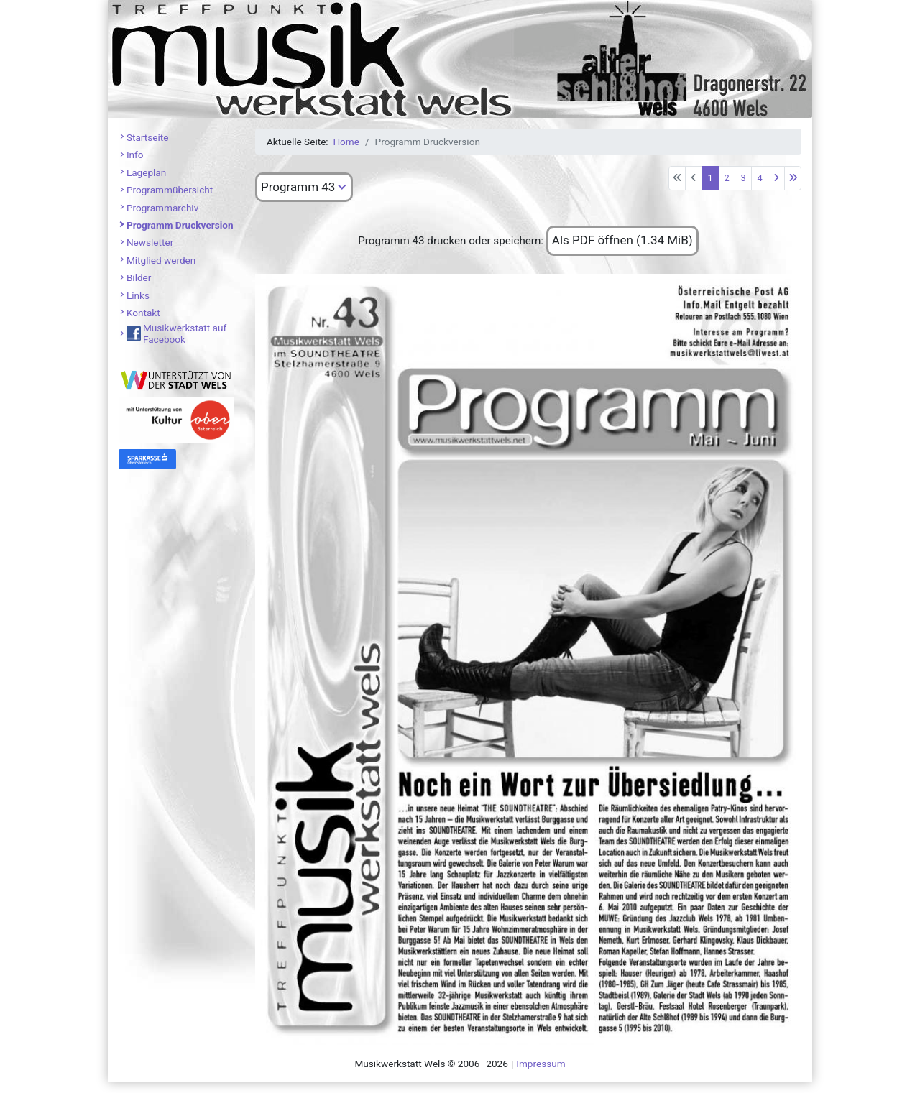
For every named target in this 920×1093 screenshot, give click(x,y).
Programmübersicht (169, 189)
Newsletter (149, 242)
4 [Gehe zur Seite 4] (759, 177)
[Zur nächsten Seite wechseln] (776, 178)
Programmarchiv (162, 207)
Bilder (139, 277)
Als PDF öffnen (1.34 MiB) (622, 240)
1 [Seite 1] (709, 177)
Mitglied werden (161, 260)
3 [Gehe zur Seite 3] (742, 177)
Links (138, 295)
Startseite (147, 137)
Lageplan (146, 172)
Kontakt (143, 312)
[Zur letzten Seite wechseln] (792, 178)
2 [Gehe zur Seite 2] (726, 177)
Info (135, 154)
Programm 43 (298, 187)
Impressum (540, 1063)
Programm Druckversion (180, 225)
